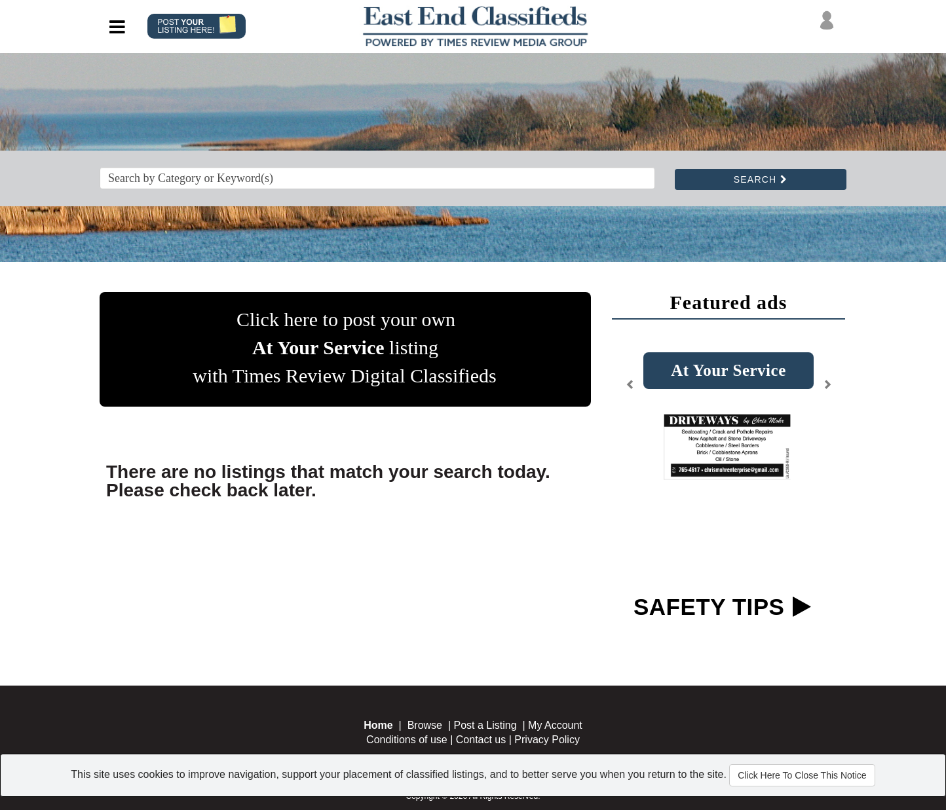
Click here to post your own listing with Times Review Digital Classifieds (344, 347)
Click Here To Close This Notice (802, 775)
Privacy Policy (547, 739)
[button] (630, 389)
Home (378, 725)
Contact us (481, 739)
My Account (555, 725)
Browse (424, 725)
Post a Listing (485, 725)
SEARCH (760, 179)
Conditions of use (406, 739)
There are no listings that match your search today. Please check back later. (328, 481)
